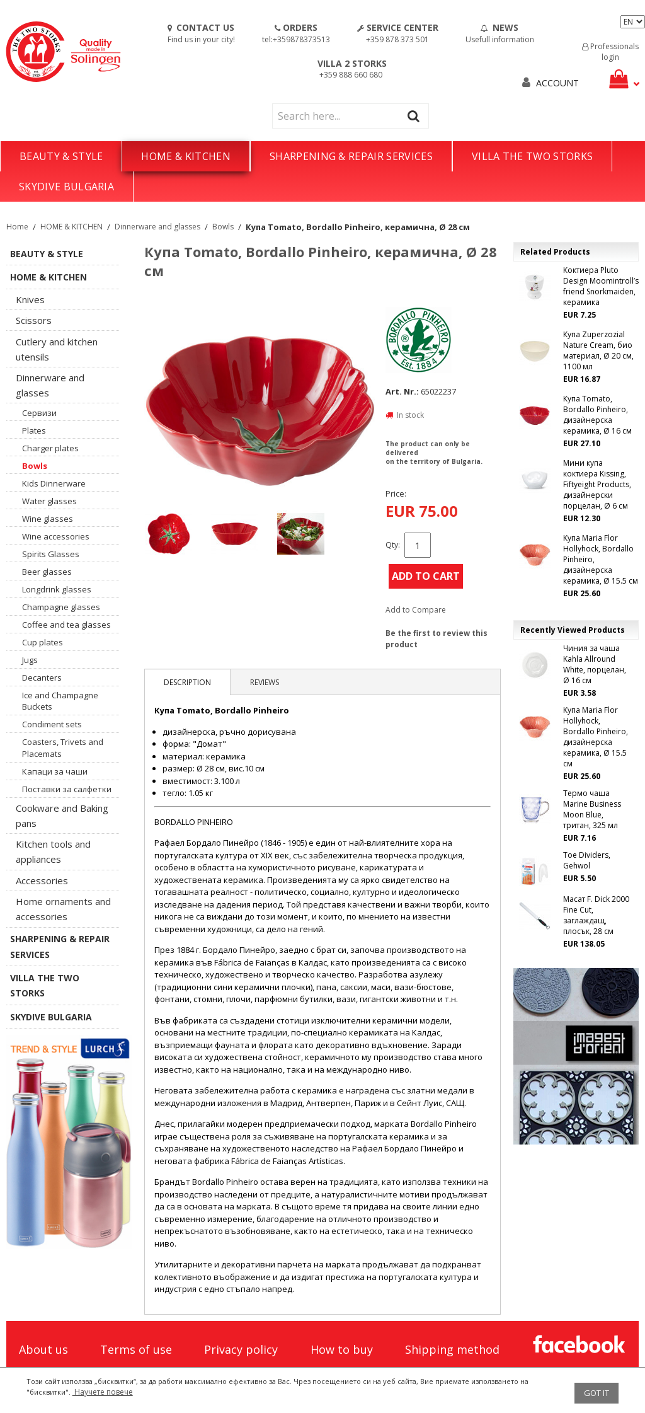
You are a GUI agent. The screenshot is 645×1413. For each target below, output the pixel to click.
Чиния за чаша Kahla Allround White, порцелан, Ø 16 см (594, 664)
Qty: (392, 544)
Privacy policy (241, 1349)
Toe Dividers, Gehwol (586, 860)
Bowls (223, 226)
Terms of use (136, 1349)
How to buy (342, 1349)
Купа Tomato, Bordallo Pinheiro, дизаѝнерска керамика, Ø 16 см (597, 414)
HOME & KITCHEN (185, 156)
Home (17, 226)
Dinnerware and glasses (157, 226)
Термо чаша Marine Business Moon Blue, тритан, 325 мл (592, 809)
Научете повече (102, 1392)
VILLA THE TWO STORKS (532, 156)
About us (43, 1349)
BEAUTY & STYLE (61, 156)
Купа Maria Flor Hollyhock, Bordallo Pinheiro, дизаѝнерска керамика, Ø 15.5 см (600, 559)
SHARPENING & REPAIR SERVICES (351, 156)
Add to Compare (415, 609)
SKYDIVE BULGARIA (66, 186)
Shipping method (452, 1349)
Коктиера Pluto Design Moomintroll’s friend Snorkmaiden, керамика (601, 286)
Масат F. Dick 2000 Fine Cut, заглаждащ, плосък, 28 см (596, 915)
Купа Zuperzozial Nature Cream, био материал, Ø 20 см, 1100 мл (598, 350)
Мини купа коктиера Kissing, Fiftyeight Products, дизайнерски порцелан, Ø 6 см (597, 484)
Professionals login (610, 51)
